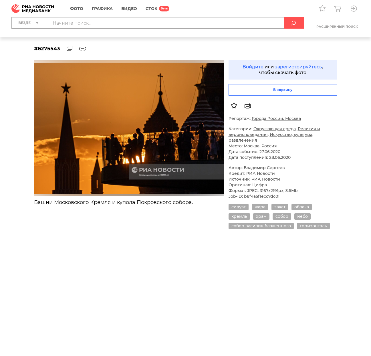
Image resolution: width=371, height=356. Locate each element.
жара (260, 206)
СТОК (151, 8)
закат (279, 206)
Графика (102, 8)
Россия (269, 146)
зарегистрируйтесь (298, 67)
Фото (76, 8)
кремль (239, 216)
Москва (251, 146)
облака (301, 206)
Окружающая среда (274, 128)
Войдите (253, 67)
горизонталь (313, 225)
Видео (129, 8)
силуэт (238, 206)
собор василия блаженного (261, 225)
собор (281, 216)
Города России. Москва (276, 118)
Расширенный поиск (337, 27)
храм (261, 216)
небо (302, 216)
